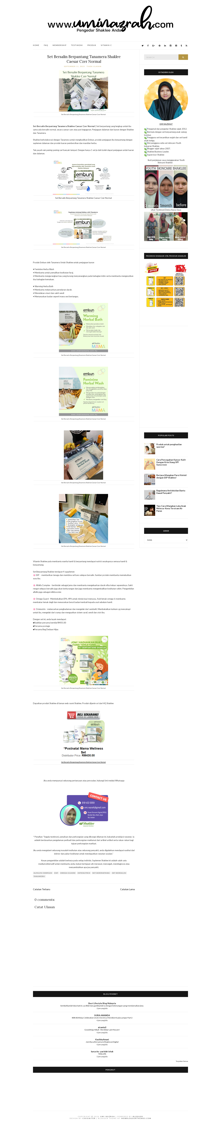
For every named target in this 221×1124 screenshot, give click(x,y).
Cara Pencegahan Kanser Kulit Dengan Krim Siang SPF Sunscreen (171, 462)
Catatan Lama (127, 889)
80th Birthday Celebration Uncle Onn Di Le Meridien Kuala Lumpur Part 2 (102, 1018)
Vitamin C (106, 45)
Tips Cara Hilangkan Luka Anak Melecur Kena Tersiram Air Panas (171, 508)
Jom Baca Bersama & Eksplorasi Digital (102, 1042)
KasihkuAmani (102, 1039)
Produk (91, 45)
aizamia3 (102, 1027)
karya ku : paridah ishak (102, 1051)
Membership (59, 45)
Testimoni (77, 45)
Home (36, 45)
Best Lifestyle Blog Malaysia (102, 1003)
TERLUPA (102, 1054)
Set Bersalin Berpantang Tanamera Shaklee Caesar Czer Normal (84, 59)
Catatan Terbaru (41, 889)
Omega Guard (67, 873)
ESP (56, 873)
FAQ (46, 45)
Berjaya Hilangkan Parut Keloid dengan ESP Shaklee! (171, 476)
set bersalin (119, 873)
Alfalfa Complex (43, 873)
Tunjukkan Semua (182, 1061)
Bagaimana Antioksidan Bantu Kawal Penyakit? (170, 491)
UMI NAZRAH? (166, 124)
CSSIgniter (89, 1118)
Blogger (138, 1116)
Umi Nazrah (107, 1116)
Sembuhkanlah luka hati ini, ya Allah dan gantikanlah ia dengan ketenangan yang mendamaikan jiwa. (102, 1006)
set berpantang (101, 873)
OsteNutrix (84, 873)
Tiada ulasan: (95, 66)
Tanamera (39, 876)
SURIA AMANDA (102, 1015)
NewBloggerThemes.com (136, 1118)
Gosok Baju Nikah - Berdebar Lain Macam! (102, 1030)
